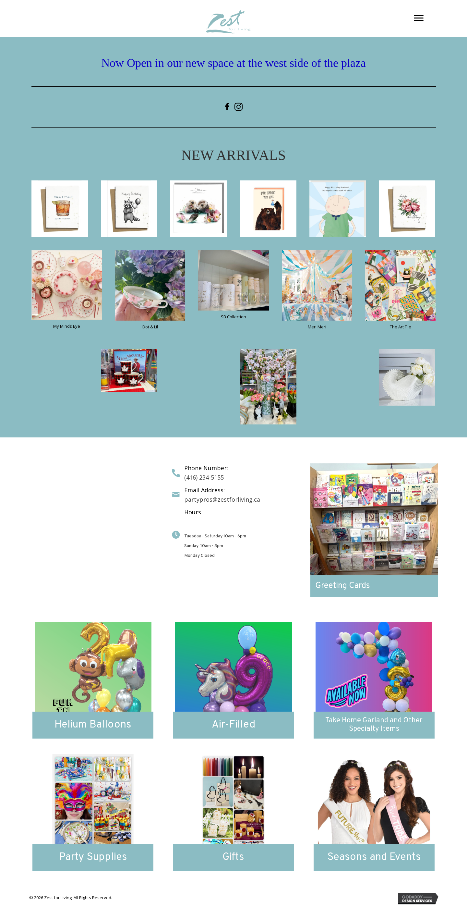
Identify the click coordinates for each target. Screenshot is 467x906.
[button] (418, 18)
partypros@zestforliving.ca (222, 499)
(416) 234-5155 (204, 477)
